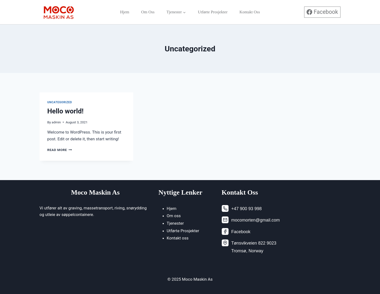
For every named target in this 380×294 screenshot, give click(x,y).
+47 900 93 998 (246, 208)
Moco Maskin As (95, 192)
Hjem (124, 12)
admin (56, 122)
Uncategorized (59, 102)
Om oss (147, 12)
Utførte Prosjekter (213, 12)
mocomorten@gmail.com (255, 220)
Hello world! (65, 111)
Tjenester (175, 223)
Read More (59, 150)
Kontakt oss (249, 12)
